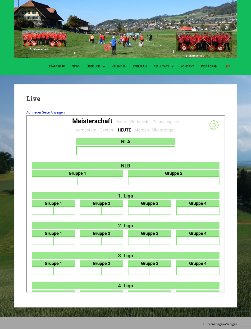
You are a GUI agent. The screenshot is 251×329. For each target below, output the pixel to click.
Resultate (161, 66)
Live (227, 66)
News (76, 66)
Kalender (119, 66)
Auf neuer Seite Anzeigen (45, 112)
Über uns (93, 66)
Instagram (209, 66)
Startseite (57, 66)
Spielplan (140, 66)
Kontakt (187, 66)
